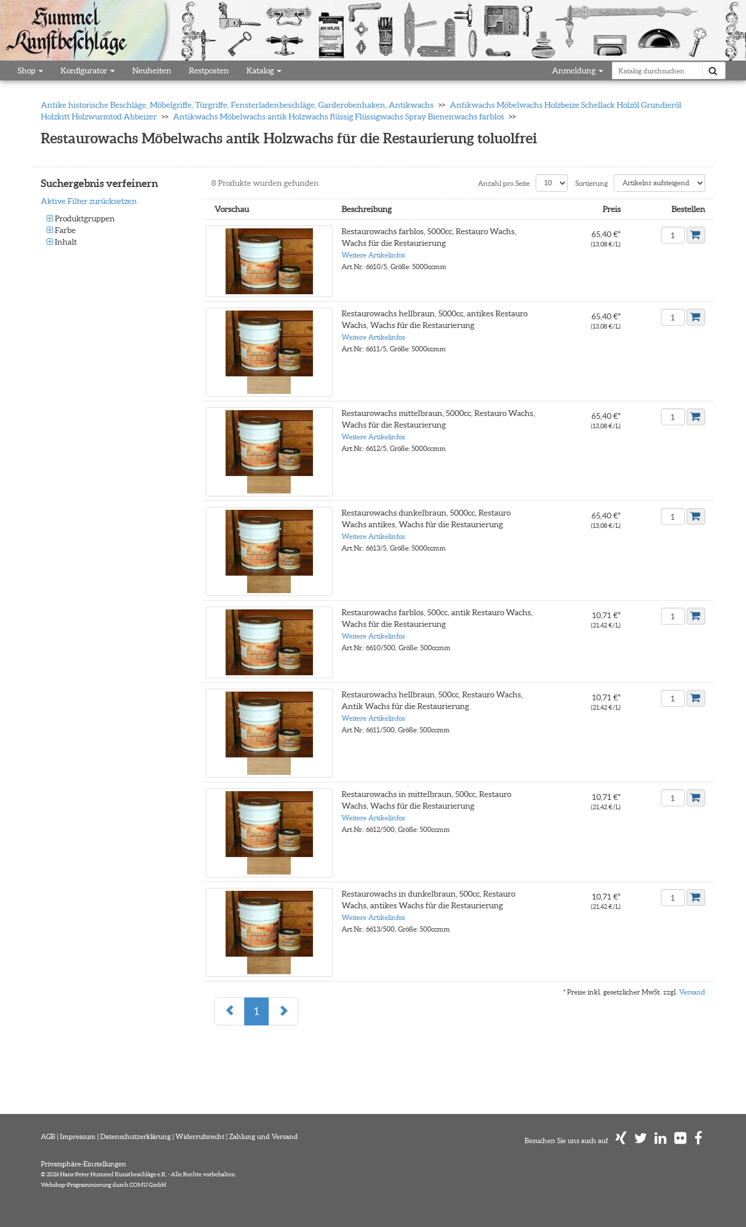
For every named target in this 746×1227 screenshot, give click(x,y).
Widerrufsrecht (199, 1136)
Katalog (264, 70)
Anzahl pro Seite (504, 183)
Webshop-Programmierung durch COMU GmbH (103, 1185)
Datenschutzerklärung (135, 1136)
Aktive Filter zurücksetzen (89, 201)
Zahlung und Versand (263, 1136)
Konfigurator (88, 70)
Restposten (209, 70)
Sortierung (591, 183)
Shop (30, 70)
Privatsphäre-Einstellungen (83, 1164)
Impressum (78, 1136)
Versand (692, 992)
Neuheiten (151, 70)
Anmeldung (577, 70)
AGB (48, 1136)
